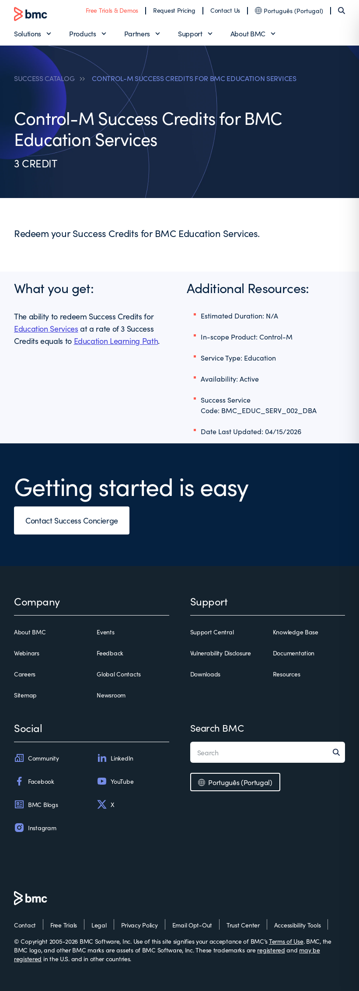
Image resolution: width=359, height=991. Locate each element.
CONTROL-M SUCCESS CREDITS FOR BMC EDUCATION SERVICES (194, 78)
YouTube (115, 781)
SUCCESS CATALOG (44, 78)
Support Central (212, 631)
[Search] (341, 10)
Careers (24, 673)
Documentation (293, 652)
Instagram (35, 827)
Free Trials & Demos (112, 10)
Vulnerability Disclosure (220, 652)
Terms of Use (286, 941)
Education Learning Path (116, 340)
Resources (286, 673)
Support (190, 33)
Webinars (26, 652)
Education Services (46, 328)
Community (36, 758)
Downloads (205, 673)
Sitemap (25, 694)
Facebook (34, 781)
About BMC (247, 33)
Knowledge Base (295, 631)
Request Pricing (174, 10)
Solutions (27, 33)
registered (271, 949)
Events (105, 631)
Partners (137, 33)
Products (82, 33)
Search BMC (217, 727)
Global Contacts (119, 673)
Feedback (110, 652)
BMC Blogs (36, 804)
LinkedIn (115, 758)
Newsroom (111, 694)
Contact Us (225, 10)
